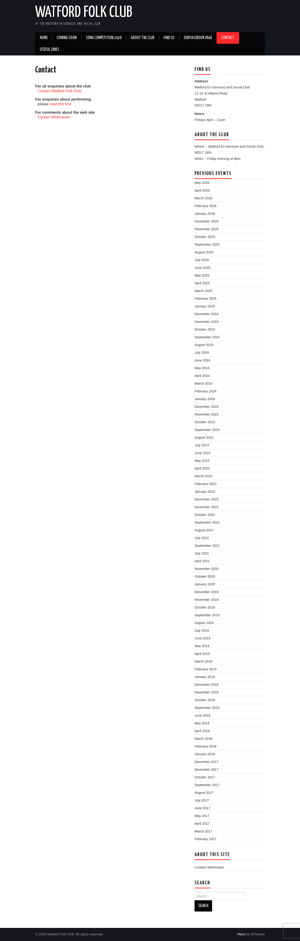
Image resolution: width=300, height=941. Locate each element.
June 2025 (202, 268)
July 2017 (202, 800)
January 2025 (205, 306)
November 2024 (206, 322)
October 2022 (205, 515)
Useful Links (49, 49)
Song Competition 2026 (104, 38)
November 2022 (206, 507)
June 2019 (202, 638)
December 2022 (206, 499)
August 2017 (204, 793)
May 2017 (202, 816)
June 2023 (202, 453)
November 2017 (206, 769)
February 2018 (206, 746)
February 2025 (206, 298)
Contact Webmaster (54, 117)
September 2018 (207, 708)
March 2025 (203, 291)
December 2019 (206, 592)
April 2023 (202, 468)
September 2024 (207, 337)
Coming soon (67, 38)
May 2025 (202, 275)
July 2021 (202, 553)
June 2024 (202, 360)
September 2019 (207, 615)
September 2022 (207, 522)
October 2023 (205, 422)
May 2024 (202, 368)
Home (44, 38)
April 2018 (202, 731)
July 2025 (202, 260)
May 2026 (202, 183)
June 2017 (202, 808)
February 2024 (206, 391)
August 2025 (204, 252)
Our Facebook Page (198, 38)
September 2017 (207, 785)
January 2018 (205, 754)
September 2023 (207, 430)
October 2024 (205, 329)
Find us (169, 38)
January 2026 (205, 213)
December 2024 (206, 314)
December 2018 (206, 684)
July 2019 (202, 630)
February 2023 (206, 484)
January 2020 (205, 584)
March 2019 (203, 661)
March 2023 (203, 476)
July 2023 (202, 445)
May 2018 (202, 723)
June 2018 (202, 715)
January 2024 (205, 399)
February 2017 (206, 839)
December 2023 (206, 406)
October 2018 (205, 700)
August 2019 (204, 623)
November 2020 (206, 569)
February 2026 (206, 206)
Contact (227, 38)
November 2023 (206, 414)
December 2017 (206, 762)
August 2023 (204, 437)
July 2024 (202, 352)
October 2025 (205, 237)
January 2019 (205, 677)
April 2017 (202, 823)
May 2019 (202, 646)
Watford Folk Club (83, 12)
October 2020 (205, 576)
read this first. (61, 104)
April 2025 (202, 283)
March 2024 (203, 383)
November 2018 (206, 692)
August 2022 (204, 530)
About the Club (142, 38)
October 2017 (205, 777)
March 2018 (203, 738)
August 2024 (204, 345)
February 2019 (206, 669)
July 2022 (202, 538)
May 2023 (202, 461)
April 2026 (202, 190)
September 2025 (207, 244)
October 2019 (205, 607)
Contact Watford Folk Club (59, 91)
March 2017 (203, 831)
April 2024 (202, 376)
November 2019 (206, 600)
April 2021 (202, 561)
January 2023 (205, 491)
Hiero (241, 934)
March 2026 (203, 198)
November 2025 (206, 229)
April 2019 (202, 654)
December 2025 (206, 221)
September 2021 (207, 545)
